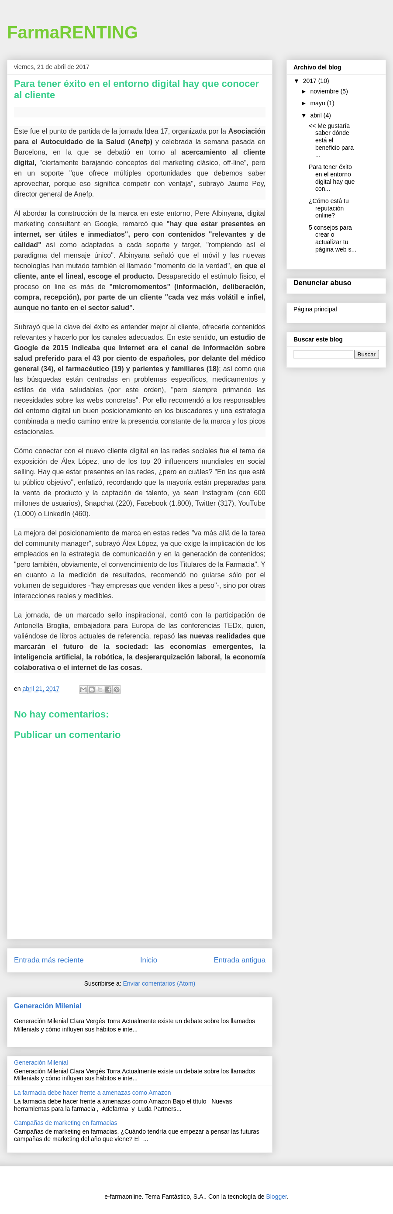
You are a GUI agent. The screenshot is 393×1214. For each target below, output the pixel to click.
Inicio (148, 960)
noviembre (325, 91)
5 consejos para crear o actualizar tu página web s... (332, 238)
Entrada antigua (240, 960)
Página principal (315, 309)
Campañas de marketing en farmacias (65, 1122)
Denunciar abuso (322, 282)
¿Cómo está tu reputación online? (329, 208)
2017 (310, 80)
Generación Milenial (48, 1006)
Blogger (276, 1196)
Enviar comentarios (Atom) (159, 983)
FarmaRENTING (72, 32)
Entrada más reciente (49, 960)
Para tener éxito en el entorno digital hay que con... (332, 177)
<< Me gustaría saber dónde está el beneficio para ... (331, 140)
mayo (318, 103)
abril (316, 115)
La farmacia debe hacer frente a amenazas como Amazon (92, 1092)
